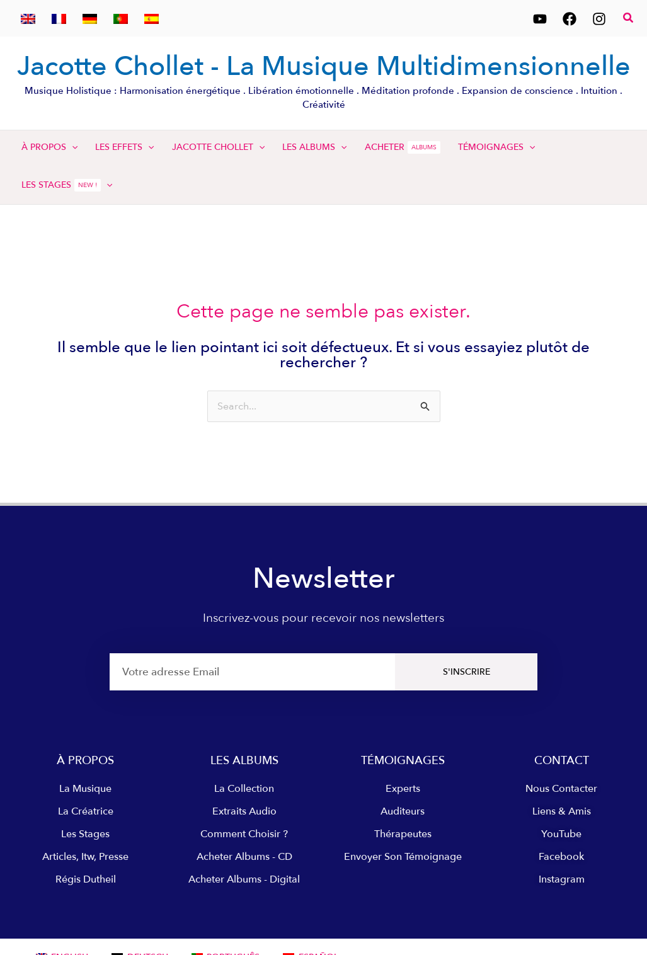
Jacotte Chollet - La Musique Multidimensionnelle (324, 66)
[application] (71, 147)
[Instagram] (599, 19)
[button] (628, 19)
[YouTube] (540, 19)
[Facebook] (569, 19)
